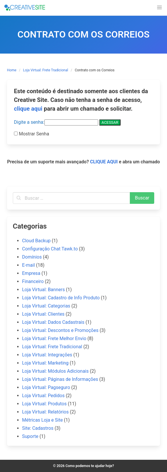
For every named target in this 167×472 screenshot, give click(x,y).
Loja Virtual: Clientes (43, 314)
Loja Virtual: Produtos (44, 403)
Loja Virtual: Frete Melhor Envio (54, 338)
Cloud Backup (36, 240)
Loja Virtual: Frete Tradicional (45, 70)
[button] (159, 7)
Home (11, 70)
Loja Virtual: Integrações (47, 355)
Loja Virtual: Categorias (46, 306)
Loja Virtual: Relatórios (45, 412)
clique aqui (28, 108)
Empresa (31, 273)
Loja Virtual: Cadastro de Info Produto (61, 297)
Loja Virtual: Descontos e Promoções (60, 330)
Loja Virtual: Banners (43, 289)
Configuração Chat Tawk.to (50, 249)
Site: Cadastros (37, 428)
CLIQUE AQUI (104, 162)
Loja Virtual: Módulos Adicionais (55, 371)
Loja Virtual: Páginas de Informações (60, 379)
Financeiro (33, 281)
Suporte (30, 436)
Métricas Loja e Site (42, 420)
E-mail (28, 265)
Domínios (32, 257)
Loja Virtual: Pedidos (43, 395)
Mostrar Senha (33, 134)
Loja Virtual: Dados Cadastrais (53, 322)
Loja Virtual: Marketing (45, 363)
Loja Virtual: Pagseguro (46, 387)
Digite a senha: (56, 122)
